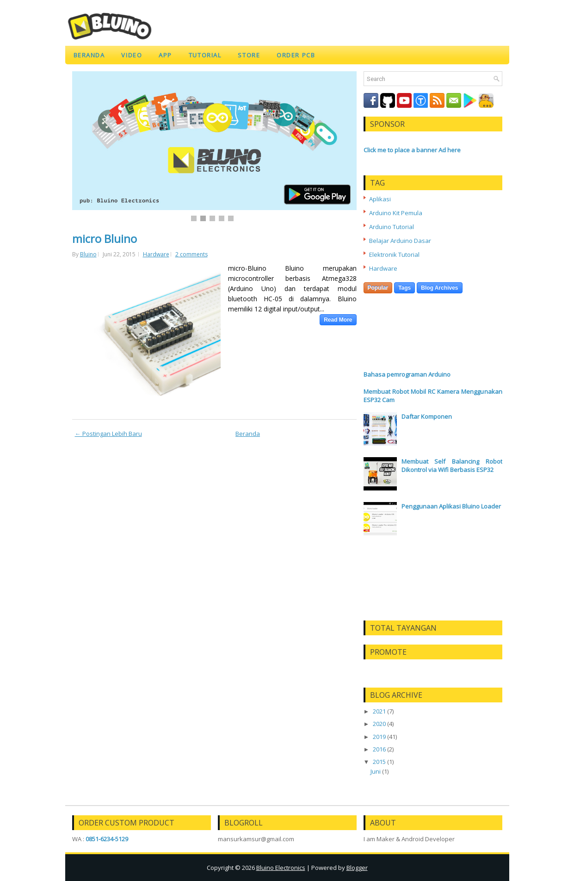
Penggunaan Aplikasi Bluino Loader (451, 506)
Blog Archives (439, 288)
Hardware (156, 254)
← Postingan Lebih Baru (108, 433)
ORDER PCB (296, 55)
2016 (379, 749)
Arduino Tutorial (391, 227)
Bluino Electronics (280, 867)
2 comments (191, 254)
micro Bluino (104, 239)
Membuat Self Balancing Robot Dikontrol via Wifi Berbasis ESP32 (451, 465)
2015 (379, 761)
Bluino (88, 254)
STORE (249, 55)
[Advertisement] (433, 333)
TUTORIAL (205, 55)
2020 (379, 724)
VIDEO (131, 55)
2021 (379, 711)
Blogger (357, 867)
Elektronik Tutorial (394, 254)
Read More (338, 319)
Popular (378, 288)
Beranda (89, 55)
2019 (379, 736)
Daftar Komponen (426, 416)
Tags (404, 288)
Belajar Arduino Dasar (400, 240)
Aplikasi (380, 199)
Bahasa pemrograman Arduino (407, 374)
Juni (375, 771)
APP (165, 55)
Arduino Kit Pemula (395, 213)
